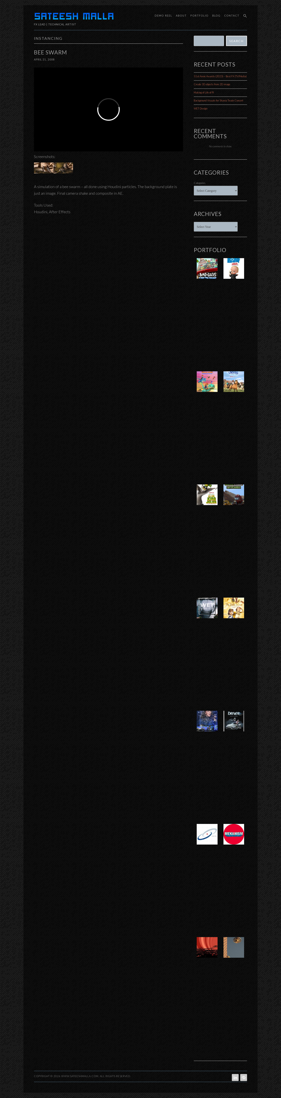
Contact (231, 15)
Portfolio (199, 15)
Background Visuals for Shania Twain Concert (218, 100)
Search (236, 41)
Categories (199, 183)
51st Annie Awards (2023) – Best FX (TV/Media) (220, 76)
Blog (216, 15)
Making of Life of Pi (204, 92)
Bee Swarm (50, 52)
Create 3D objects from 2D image (212, 84)
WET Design (200, 108)
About (181, 15)
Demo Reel (163, 15)
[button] (243, 16)
